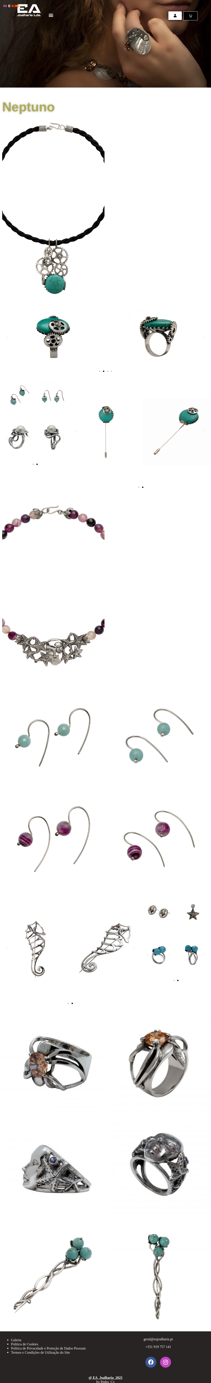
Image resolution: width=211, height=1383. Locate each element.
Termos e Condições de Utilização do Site (40, 1352)
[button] (50, 15)
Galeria (16, 1340)
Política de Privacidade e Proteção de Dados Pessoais (48, 1348)
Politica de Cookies (24, 1344)
